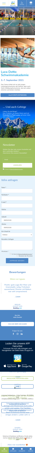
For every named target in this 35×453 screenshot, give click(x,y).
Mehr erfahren (9, 122)
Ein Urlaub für (5, 231)
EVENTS (30, 450)
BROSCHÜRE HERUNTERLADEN (17, 378)
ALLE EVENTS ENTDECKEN (17, 95)
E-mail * (4, 202)
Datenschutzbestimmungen (16, 169)
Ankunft (3, 217)
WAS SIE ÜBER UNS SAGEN (17, 324)
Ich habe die (13, 169)
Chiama (22, 3)
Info (31, 3)
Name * (3, 187)
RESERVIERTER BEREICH (17, 404)
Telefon (3, 209)
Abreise (3, 224)
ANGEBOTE (22, 450)
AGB (17, 386)
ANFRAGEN (13, 450)
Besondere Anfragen (7, 239)
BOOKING (4, 450)
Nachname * (5, 195)
